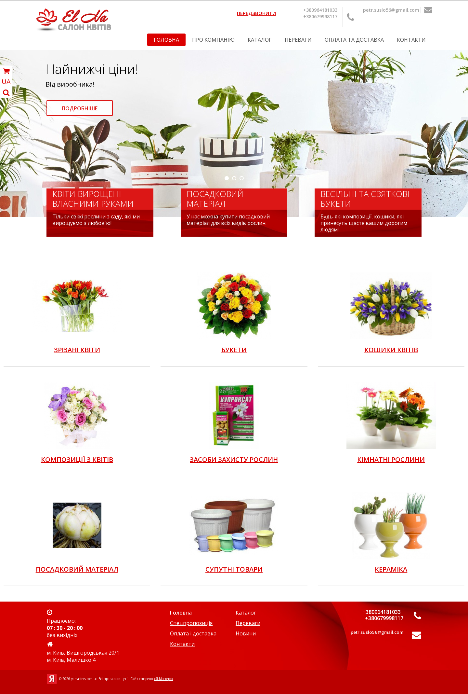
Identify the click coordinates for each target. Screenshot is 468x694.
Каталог (260, 39)
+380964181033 (320, 10)
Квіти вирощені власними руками (93, 198)
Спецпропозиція (191, 623)
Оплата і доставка (193, 633)
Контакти (411, 39)
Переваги (298, 39)
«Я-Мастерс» (163, 678)
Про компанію (213, 39)
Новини (246, 633)
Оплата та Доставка (354, 39)
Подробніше (80, 108)
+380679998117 (320, 16)
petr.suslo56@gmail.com (391, 10)
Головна (166, 39)
